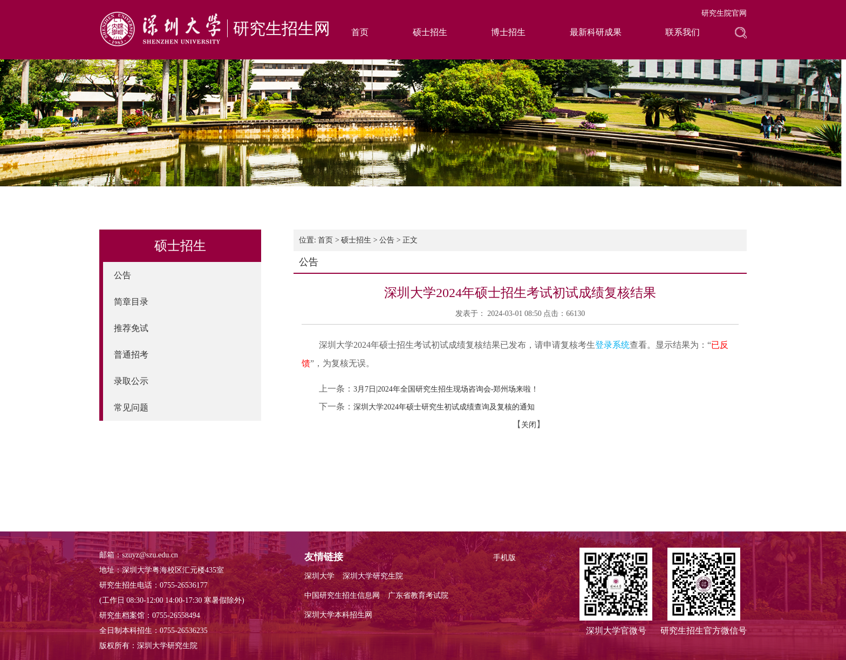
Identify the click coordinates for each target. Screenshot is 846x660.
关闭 (528, 425)
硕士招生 (430, 32)
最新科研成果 (596, 32)
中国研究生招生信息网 (342, 595)
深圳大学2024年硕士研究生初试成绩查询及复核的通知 (444, 407)
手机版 (504, 558)
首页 (360, 32)
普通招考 (131, 354)
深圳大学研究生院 (373, 576)
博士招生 (508, 32)
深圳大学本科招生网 (338, 615)
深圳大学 (319, 576)
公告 (122, 275)
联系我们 (682, 32)
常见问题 (131, 407)
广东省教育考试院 (418, 595)
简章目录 (131, 301)
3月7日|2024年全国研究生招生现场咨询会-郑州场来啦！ (445, 389)
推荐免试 (131, 328)
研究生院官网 (724, 13)
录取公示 (131, 381)
